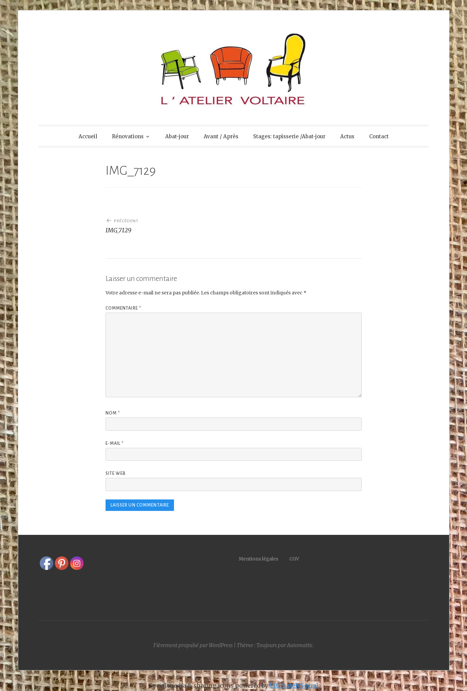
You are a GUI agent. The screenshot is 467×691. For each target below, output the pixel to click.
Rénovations (128, 136)
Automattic (300, 645)
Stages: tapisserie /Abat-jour (289, 136)
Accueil (88, 136)
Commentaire (124, 308)
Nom (113, 413)
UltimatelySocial (294, 685)
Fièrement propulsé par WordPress (193, 645)
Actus (347, 136)
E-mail (115, 443)
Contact (379, 136)
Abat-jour (177, 136)
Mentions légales (264, 559)
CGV (294, 559)
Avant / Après (221, 136)
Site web (116, 473)
